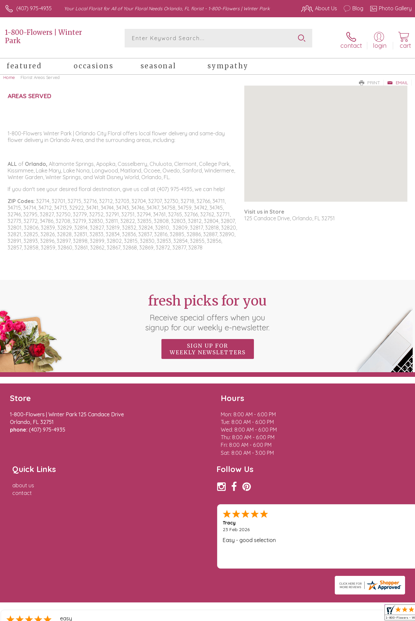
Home (9, 74)
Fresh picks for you (207, 310)
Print (369, 80)
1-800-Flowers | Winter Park (43, 36)
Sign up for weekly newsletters (208, 346)
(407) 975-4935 (34, 8)
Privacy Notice (299, 607)
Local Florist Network (346, 607)
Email (397, 80)
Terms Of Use (260, 607)
